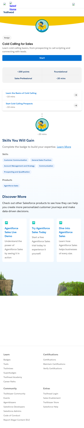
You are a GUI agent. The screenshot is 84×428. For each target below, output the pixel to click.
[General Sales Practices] (42, 159)
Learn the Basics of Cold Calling (21, 93)
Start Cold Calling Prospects (19, 103)
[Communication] (46, 165)
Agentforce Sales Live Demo (11, 232)
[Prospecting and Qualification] (17, 171)
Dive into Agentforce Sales (65, 232)
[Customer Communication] (15, 159)
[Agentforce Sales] (11, 185)
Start (42, 57)
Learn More (64, 146)
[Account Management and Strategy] (19, 165)
